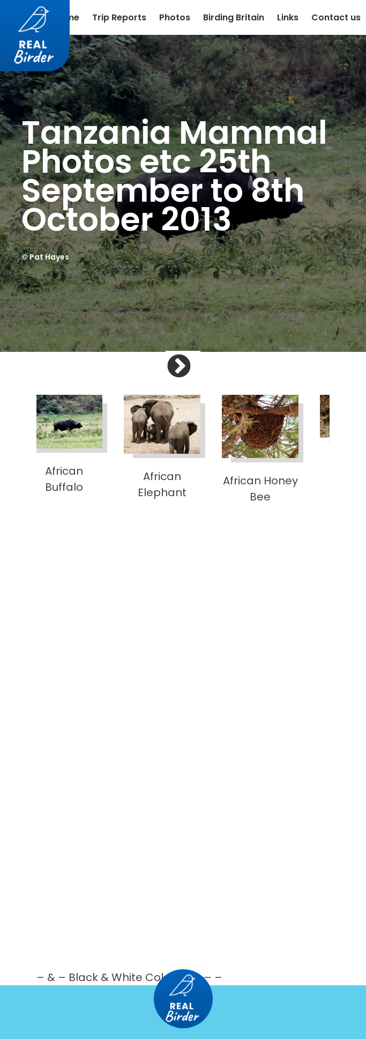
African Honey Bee (260, 449)
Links (287, 17)
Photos (174, 17)
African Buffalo (64, 445)
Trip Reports (119, 17)
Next (195, 375)
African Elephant (162, 447)
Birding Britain (233, 17)
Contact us (336, 17)
